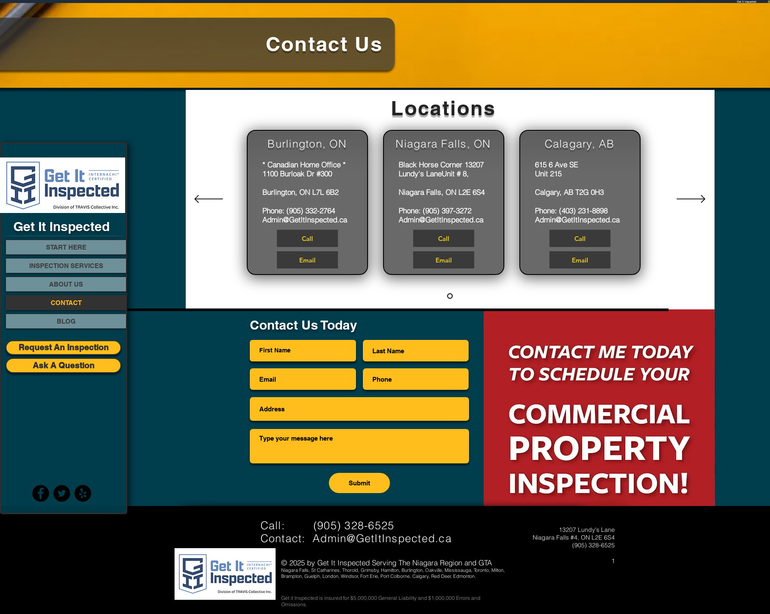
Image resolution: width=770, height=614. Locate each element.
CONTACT (66, 302)
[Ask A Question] (63, 365)
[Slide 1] (450, 296)
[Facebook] (40, 493)
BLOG (66, 321)
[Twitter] (61, 493)
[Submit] (359, 483)
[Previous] (208, 199)
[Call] (307, 238)
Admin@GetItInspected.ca (304, 219)
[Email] (307, 259)
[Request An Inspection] (63, 347)
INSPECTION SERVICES (66, 265)
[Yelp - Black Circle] (82, 493)
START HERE (66, 247)
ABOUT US (66, 284)
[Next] (691, 199)
